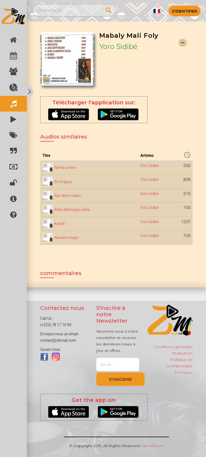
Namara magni (66, 237)
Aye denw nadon (68, 195)
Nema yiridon (65, 167)
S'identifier (184, 11)
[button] (158, 10)
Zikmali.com (152, 445)
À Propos (184, 372)
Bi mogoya (63, 182)
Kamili (59, 224)
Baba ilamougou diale (72, 209)
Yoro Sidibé (118, 46)
